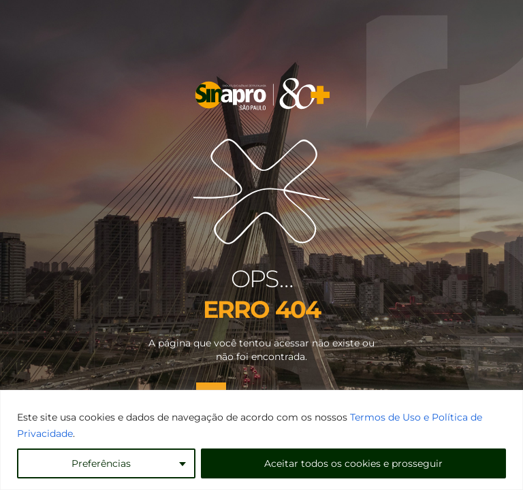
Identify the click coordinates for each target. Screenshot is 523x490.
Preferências (101, 463)
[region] (261, 440)
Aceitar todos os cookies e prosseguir (353, 463)
